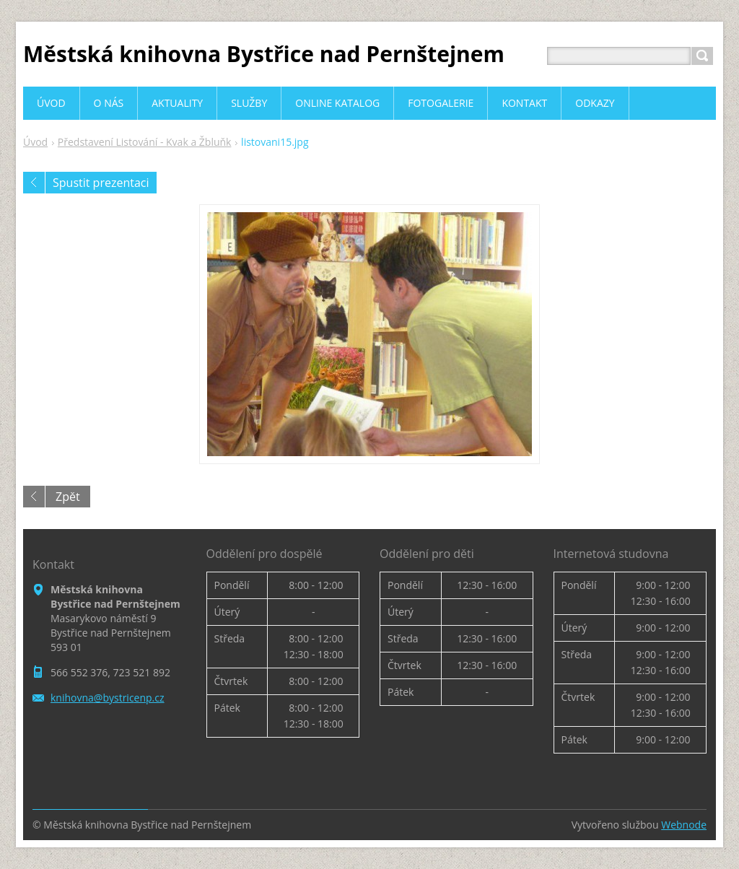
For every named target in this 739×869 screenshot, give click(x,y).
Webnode (684, 824)
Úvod (35, 142)
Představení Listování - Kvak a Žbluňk (145, 142)
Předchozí (34, 182)
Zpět (68, 497)
